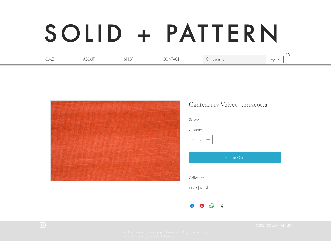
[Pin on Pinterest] (202, 206)
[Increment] (208, 139)
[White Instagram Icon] (43, 225)
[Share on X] (222, 206)
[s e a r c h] (234, 59)
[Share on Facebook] (192, 206)
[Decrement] (193, 139)
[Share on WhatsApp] (212, 206)
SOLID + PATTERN (163, 34)
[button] (287, 57)
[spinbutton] (200, 139)
